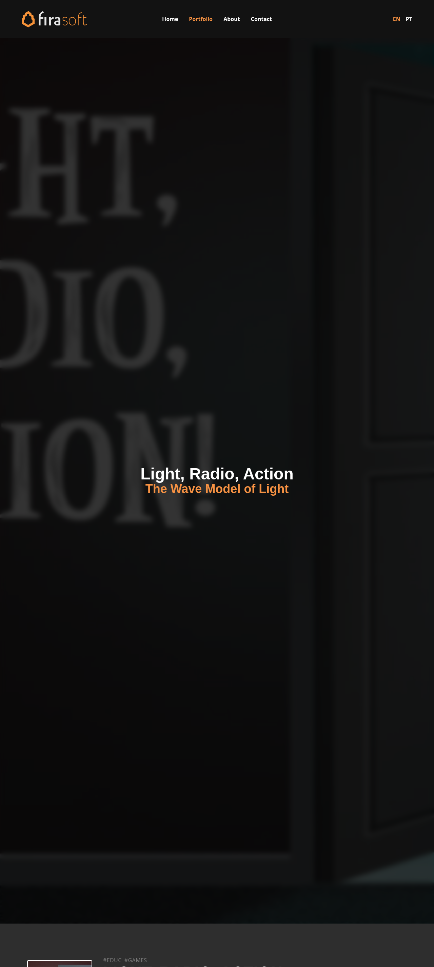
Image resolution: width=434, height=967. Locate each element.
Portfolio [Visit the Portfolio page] (201, 19)
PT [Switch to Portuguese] (409, 19)
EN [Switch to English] (396, 19)
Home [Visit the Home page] (170, 19)
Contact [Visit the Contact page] (261, 19)
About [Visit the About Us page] (231, 19)
